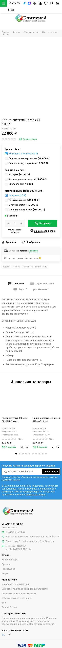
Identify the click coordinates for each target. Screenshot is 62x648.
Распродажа (8, 569)
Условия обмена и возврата (17, 598)
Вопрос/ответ (9, 607)
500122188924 (19, 546)
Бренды (6, 564)
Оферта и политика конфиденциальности (25, 589)
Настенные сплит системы (35, 267)
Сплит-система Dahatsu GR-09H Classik (14, 420)
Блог (4, 602)
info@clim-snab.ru (15, 532)
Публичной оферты (11, 480)
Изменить (33, 251)
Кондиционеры (10, 559)
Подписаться (51, 471)
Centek (16, 267)
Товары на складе (35, 494)
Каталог (6, 267)
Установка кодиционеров (15, 584)
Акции (5, 573)
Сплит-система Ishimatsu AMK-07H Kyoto (46, 420)
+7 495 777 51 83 (14, 6)
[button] (16, 454)
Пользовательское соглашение (19, 593)
